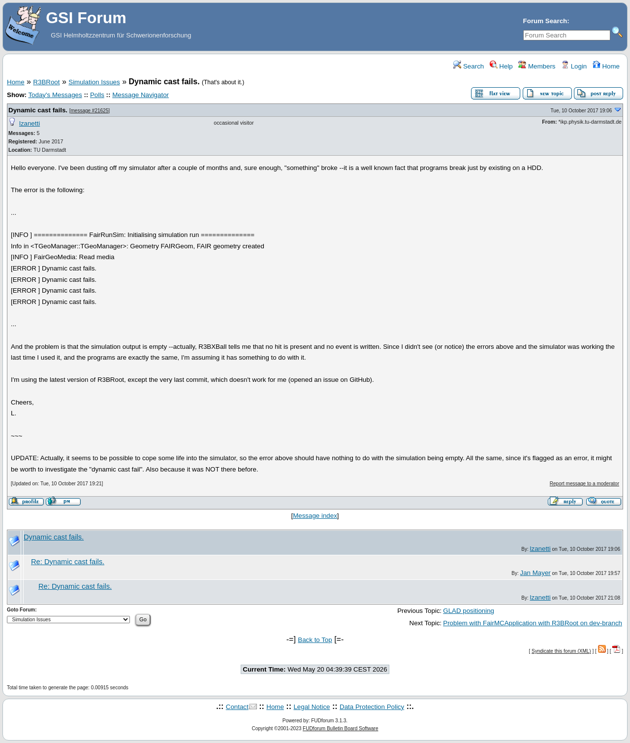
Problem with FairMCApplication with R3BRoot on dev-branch (532, 623)
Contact (237, 706)
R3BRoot (46, 82)
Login (574, 66)
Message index (315, 515)
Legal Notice (311, 706)
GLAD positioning (468, 610)
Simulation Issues (94, 82)
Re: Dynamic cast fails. (67, 562)
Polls (97, 95)
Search (468, 66)
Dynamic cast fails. (37, 110)
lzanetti (29, 123)
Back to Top (315, 639)
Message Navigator (140, 95)
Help (501, 66)
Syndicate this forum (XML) (561, 651)
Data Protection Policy (372, 706)
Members (536, 66)
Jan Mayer (535, 572)
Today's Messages (55, 95)
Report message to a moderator (584, 483)
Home (606, 66)
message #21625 (90, 110)
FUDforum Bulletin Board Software (340, 728)
